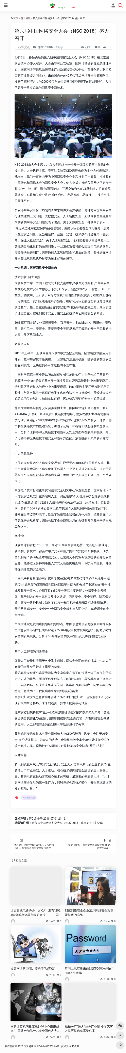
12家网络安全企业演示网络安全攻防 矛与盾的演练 (89, 913)
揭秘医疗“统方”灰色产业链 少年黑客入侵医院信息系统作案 (89, 1029)
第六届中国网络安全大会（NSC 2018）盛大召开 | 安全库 (67, 822)
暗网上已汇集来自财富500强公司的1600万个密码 (89, 971)
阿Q (60, 47)
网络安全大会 (29, 797)
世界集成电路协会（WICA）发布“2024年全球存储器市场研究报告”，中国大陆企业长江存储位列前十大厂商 (36, 913)
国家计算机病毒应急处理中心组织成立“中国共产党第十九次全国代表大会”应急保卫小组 (36, 1029)
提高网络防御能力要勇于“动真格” (33, 968)
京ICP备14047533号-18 (46, 1046)
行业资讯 (26, 18)
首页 (15, 18)
